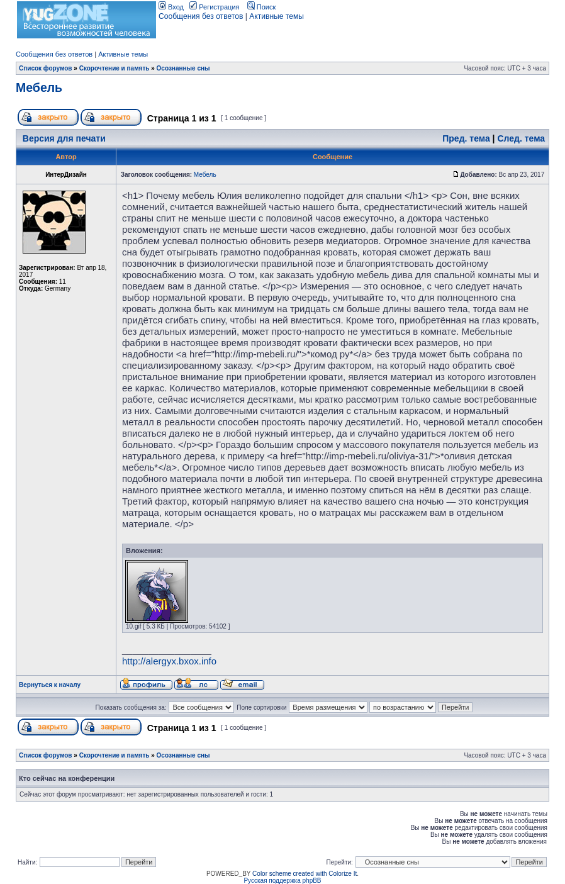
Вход (171, 7)
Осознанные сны (183, 68)
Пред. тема (465, 138)
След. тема (521, 138)
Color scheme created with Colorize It (304, 873)
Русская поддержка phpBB (282, 880)
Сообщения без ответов (201, 16)
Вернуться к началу (50, 684)
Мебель (39, 87)
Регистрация (214, 7)
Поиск (261, 7)
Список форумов (45, 68)
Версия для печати (64, 138)
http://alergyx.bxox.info (169, 661)
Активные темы (276, 16)
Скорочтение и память (114, 68)
